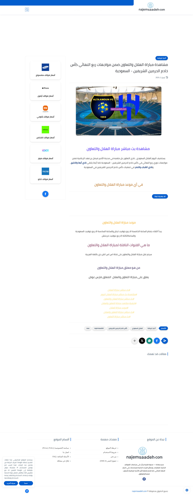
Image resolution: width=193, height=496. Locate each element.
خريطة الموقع (111, 2)
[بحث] (27, 10)
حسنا (26, 483)
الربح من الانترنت (96, 10)
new (87, 328)
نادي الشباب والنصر (143, 167)
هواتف (128, 10)
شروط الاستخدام (125, 2)
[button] (157, 341)
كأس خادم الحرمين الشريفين (118, 328)
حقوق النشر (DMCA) (95, 2)
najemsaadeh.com (139, 491)
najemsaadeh (99, 328)
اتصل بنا (46, 2)
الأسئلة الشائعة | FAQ (32, 2)
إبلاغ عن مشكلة (16, 2)
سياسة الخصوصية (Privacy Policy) (64, 2)
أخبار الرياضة (161, 58)
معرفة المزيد (11, 483)
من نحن (82, 2)
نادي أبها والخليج (79, 163)
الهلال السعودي (137, 328)
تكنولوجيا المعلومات (114, 10)
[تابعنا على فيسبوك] (144, 480)
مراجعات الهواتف (80, 10)
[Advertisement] (96, 37)
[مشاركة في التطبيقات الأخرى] (135, 341)
